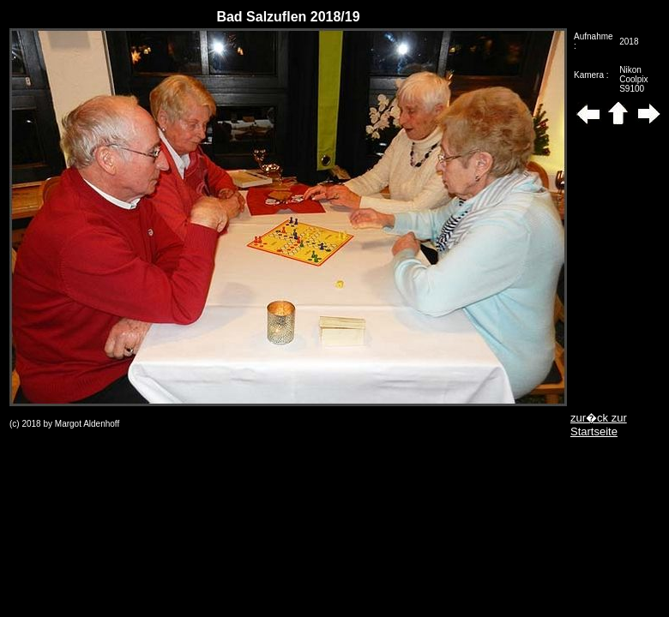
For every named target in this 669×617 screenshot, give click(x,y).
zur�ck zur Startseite (598, 424)
